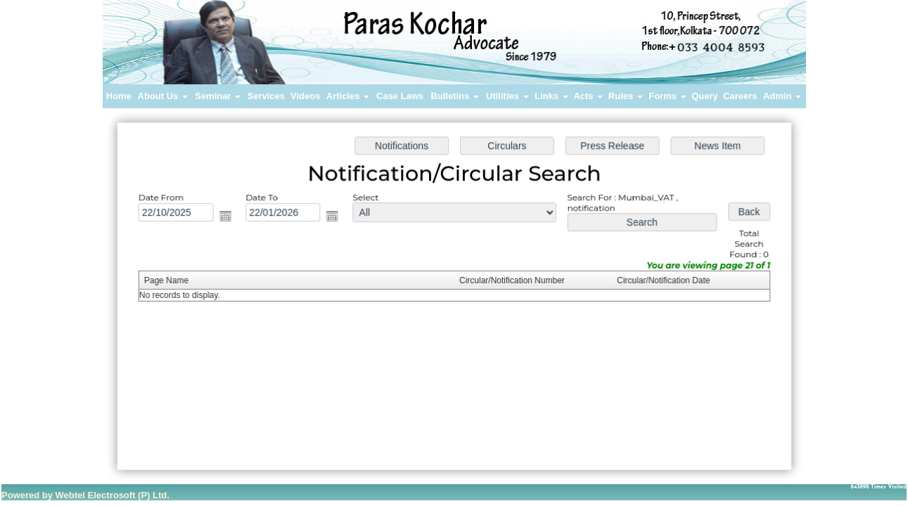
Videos (305, 96)
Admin (782, 96)
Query (704, 96)
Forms (667, 96)
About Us (163, 96)
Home (119, 96)
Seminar (218, 96)
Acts (588, 96)
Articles (347, 96)
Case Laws (399, 96)
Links (551, 96)
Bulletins (455, 96)
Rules (625, 96)
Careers (740, 96)
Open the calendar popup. (228, 217)
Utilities (507, 96)
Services (267, 96)
